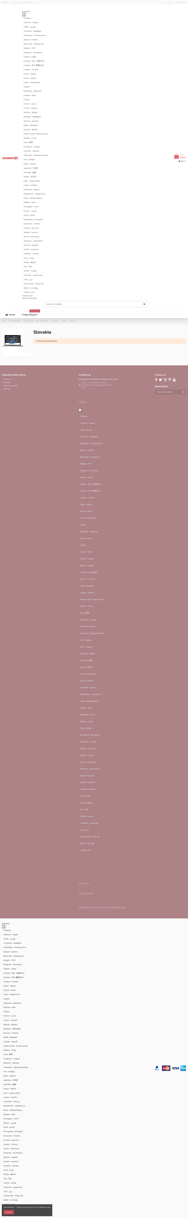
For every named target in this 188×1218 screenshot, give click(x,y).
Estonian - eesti (30, 95)
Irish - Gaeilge (29, 159)
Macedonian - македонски (34, 194)
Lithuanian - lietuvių (32, 190)
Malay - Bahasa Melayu (33, 198)
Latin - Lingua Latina (32, 181)
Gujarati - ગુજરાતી (30, 130)
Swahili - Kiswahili (31, 249)
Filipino (27, 100)
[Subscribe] (183, 392)
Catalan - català (30, 57)
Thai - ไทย (28, 267)
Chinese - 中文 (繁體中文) (34, 65)
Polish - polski (29, 215)
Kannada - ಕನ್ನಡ (30, 172)
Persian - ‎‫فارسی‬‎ (30, 211)
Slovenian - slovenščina (33, 241)
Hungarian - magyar (32, 147)
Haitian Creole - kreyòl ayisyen (36, 134)
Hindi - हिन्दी (28, 142)
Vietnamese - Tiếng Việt (33, 284)
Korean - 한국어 (30, 177)
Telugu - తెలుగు (30, 262)
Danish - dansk (30, 78)
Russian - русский (31, 228)
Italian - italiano (30, 164)
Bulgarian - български (33, 52)
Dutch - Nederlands (32, 82)
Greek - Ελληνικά (30, 125)
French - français (30, 108)
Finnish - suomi (30, 104)
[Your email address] (168, 392)
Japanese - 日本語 (31, 168)
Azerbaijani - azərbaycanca (35, 35)
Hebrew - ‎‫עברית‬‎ (30, 138)
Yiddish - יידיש (29, 292)
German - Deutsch (31, 121)
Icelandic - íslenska (31, 151)
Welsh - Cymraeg (31, 288)
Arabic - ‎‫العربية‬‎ (29, 27)
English (27, 87)
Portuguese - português (33, 219)
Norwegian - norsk (31, 207)
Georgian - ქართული (32, 117)
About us (14, 2)
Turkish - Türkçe (30, 271)
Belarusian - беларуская (34, 44)
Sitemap (7, 389)
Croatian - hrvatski (31, 70)
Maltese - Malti (29, 202)
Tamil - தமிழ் (29, 258)
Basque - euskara (31, 40)
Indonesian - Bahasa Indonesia (36, 155)
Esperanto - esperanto (32, 91)
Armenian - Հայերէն (32, 31)
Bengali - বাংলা (30, 48)
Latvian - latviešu (30, 185)
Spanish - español (31, 245)
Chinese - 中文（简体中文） (35, 61)
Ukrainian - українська (33, 275)
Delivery (5, 2)
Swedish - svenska (31, 254)
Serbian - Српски (31, 232)
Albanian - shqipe (31, 22)
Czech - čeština (30, 74)
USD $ (169, 2)
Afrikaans (27, 18)
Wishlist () (180, 2)
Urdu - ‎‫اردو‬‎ (28, 279)
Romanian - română (32, 224)
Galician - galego (30, 112)
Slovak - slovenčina (31, 237)
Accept (9, 1212)
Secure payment (27, 2)
